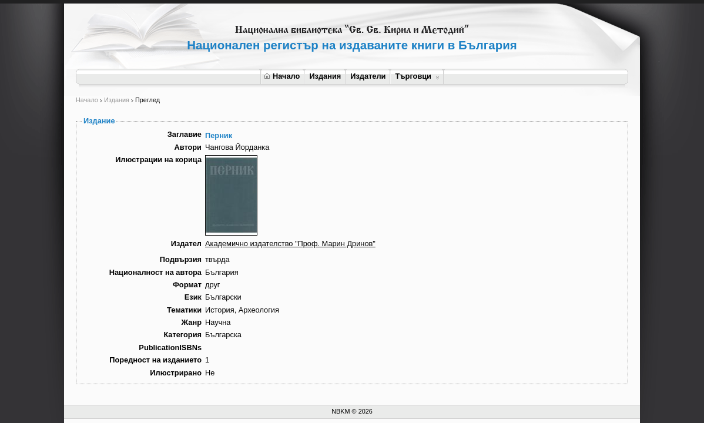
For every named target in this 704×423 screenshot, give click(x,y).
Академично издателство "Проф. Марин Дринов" (290, 243)
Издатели (367, 76)
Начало (282, 76)
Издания (325, 76)
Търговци (417, 76)
